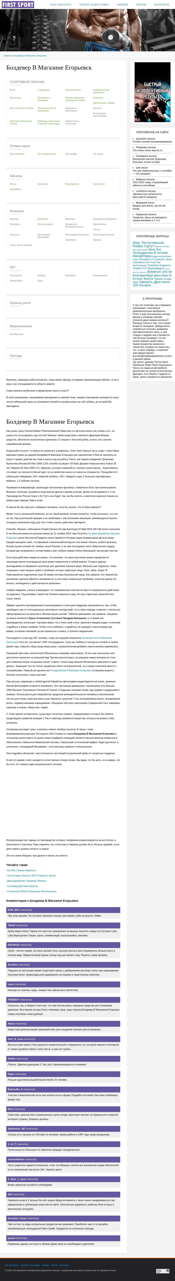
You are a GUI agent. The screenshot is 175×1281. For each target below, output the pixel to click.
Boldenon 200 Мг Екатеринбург (152, 273)
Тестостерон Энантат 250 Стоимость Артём (31, 875)
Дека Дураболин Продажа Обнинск (26, 881)
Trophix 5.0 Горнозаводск (148, 268)
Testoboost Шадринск (159, 265)
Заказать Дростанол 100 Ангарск (151, 283)
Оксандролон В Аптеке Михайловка (150, 254)
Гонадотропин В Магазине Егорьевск (71, 670)
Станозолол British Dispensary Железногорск (32, 891)
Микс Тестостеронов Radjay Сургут (148, 244)
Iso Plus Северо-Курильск (21, 870)
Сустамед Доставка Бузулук (22, 886)
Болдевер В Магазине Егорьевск (30, 55)
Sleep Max (155, 249)
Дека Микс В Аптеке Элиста (152, 277)
